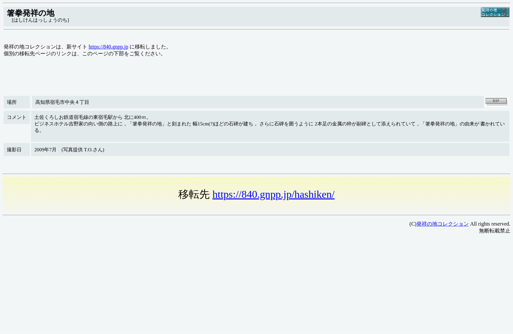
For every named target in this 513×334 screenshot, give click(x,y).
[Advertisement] (199, 285)
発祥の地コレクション (442, 224)
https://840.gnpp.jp (108, 46)
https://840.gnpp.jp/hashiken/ (273, 194)
